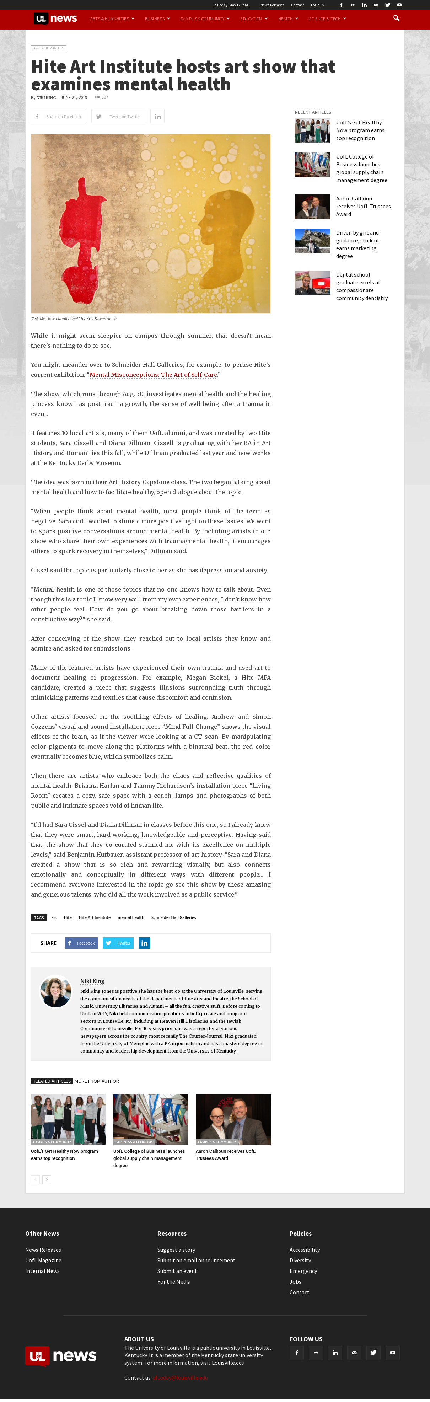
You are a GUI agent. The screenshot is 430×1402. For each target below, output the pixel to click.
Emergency (303, 1270)
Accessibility (305, 1249)
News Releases (272, 4)
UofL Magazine (43, 1260)
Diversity (300, 1260)
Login (317, 4)
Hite (68, 917)
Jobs (295, 1281)
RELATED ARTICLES (52, 1081)
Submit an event (177, 1270)
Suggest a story (176, 1249)
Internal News (42, 1270)
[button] (396, 18)
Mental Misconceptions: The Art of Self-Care (153, 374)
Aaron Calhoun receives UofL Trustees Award (363, 206)
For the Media (173, 1281)
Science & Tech (327, 18)
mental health (131, 917)
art (54, 917)
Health (288, 18)
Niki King (46, 98)
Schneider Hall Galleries (173, 917)
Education (254, 18)
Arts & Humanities (112, 18)
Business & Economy (134, 1142)
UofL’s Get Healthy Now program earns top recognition (360, 130)
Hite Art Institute (95, 917)
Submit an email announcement (196, 1260)
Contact (297, 4)
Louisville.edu (228, 1362)
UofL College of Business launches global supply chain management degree (149, 1158)
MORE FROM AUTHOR (97, 1081)
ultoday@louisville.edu (180, 1377)
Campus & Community (205, 18)
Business (157, 18)
